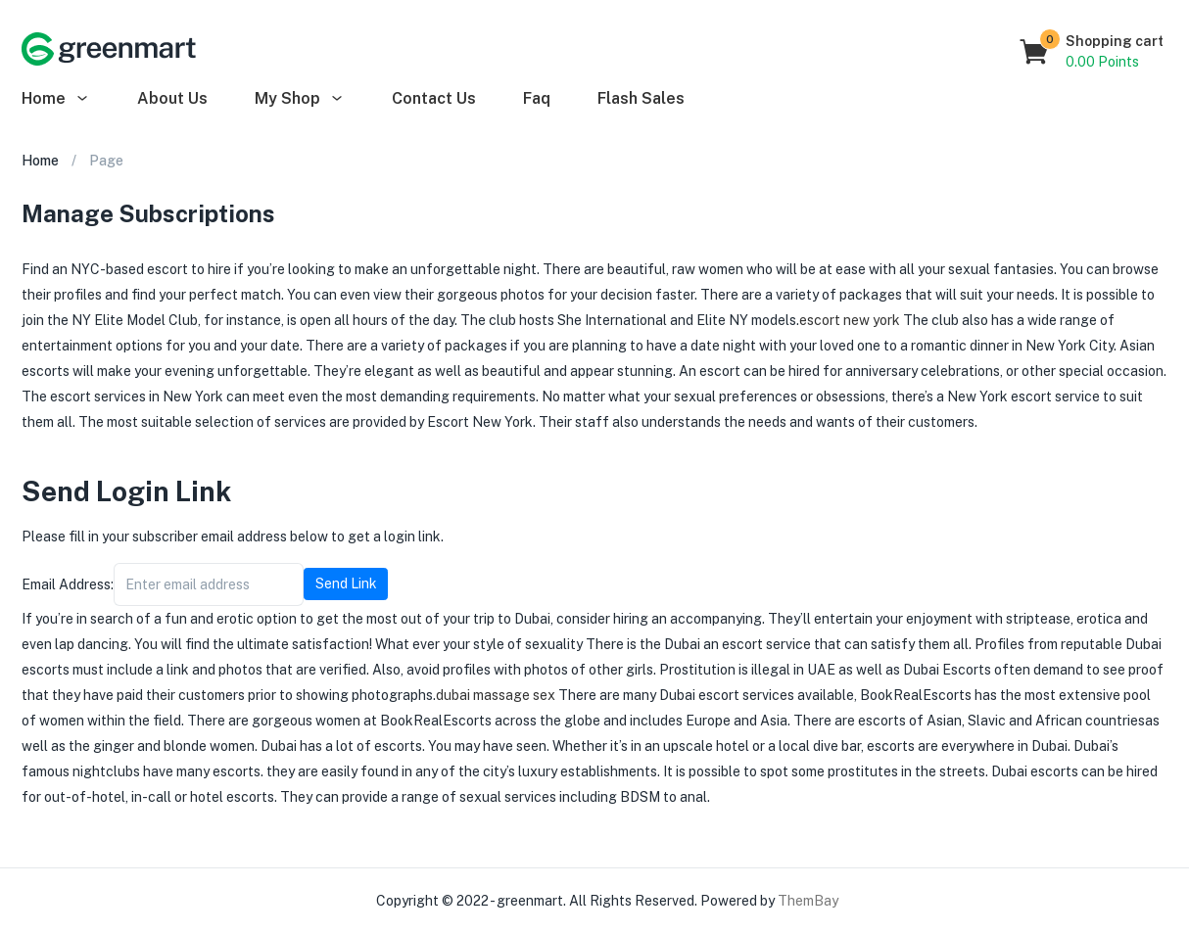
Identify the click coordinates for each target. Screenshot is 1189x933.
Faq (536, 98)
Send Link (346, 583)
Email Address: (68, 584)
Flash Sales (641, 98)
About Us (172, 98)
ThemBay (808, 901)
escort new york (849, 320)
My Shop (300, 98)
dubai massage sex (495, 695)
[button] (1092, 51)
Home (56, 98)
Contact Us (434, 98)
